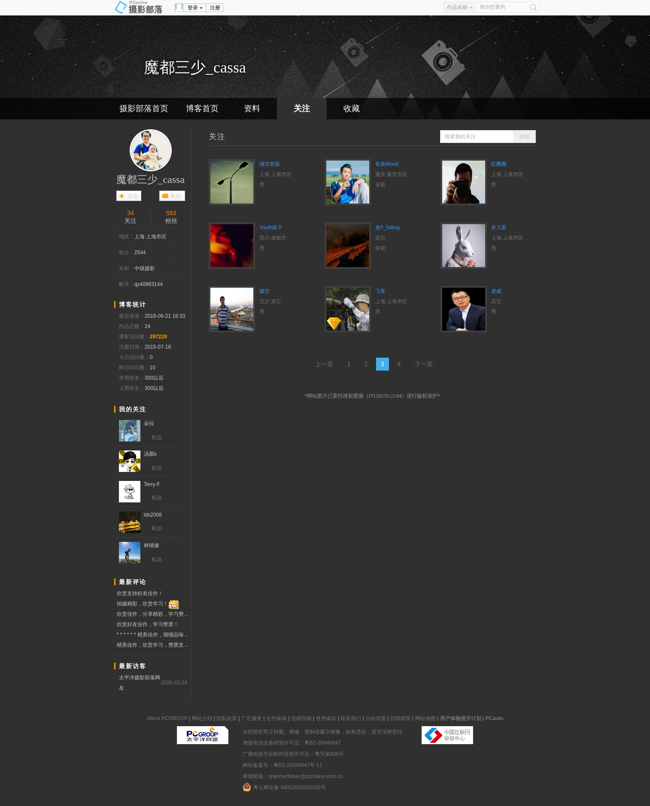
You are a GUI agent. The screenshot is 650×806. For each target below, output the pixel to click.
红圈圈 (499, 164)
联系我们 (350, 718)
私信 (175, 196)
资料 (252, 108)
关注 (302, 108)
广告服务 (251, 718)
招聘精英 (400, 718)
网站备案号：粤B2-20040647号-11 (282, 765)
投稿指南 (301, 718)
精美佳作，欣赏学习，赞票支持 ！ (154, 645)
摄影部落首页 (143, 108)
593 (171, 213)
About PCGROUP (167, 718)
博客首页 (202, 108)
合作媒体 (276, 718)
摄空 (264, 291)
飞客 (380, 291)
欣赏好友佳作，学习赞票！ (148, 624)
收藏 (351, 108)
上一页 (324, 364)
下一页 (424, 364)
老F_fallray (387, 228)
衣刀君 (499, 228)
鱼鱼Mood (386, 164)
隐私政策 (226, 718)
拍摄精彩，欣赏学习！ (148, 604)
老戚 (496, 291)
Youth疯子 (270, 228)
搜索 (524, 137)
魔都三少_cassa (150, 179)
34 (130, 213)
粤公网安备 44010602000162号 (284, 787)
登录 (193, 8)
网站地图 (425, 718)
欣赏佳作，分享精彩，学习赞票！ (154, 614)
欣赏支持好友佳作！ (140, 593)
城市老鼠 (269, 164)
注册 (215, 8)
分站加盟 (375, 718)
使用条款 (326, 718)
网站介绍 (202, 718)
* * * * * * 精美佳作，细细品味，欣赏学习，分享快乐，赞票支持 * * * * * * (154, 635)
